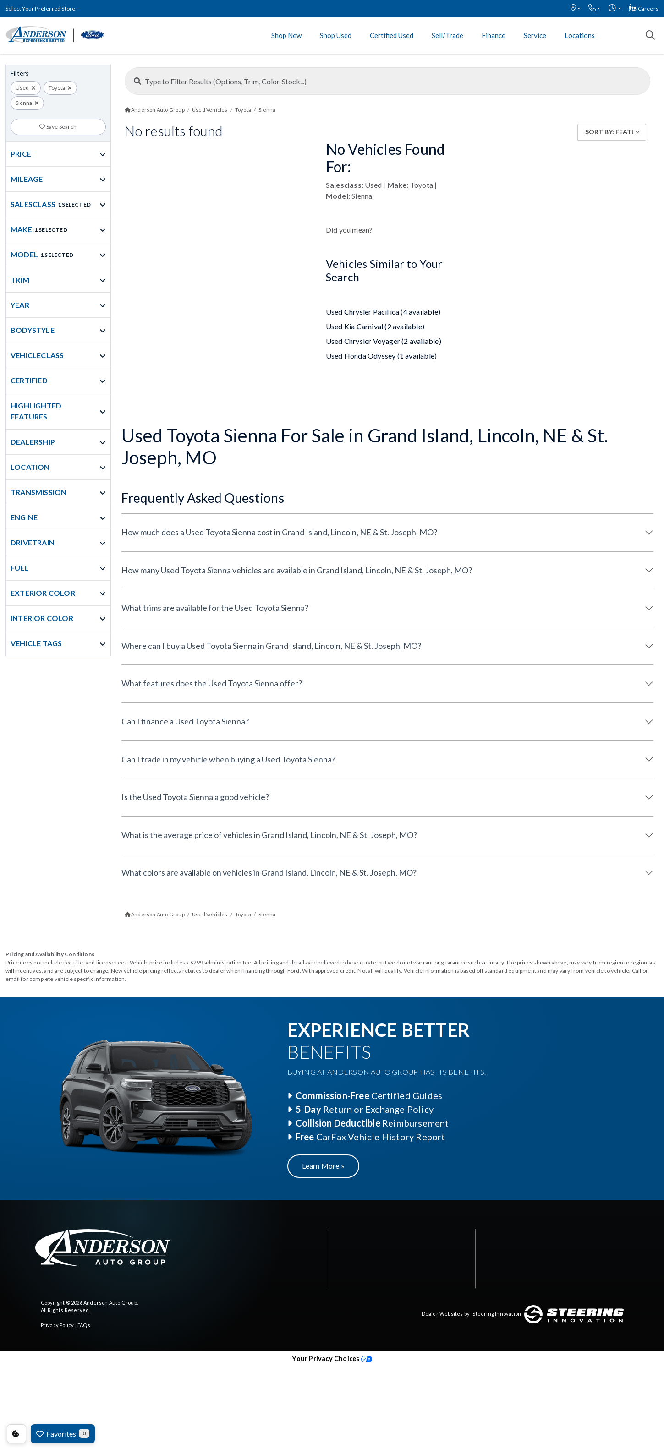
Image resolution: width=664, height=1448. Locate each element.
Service (535, 35)
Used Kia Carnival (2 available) (375, 326)
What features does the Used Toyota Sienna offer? (211, 683)
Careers (644, 8)
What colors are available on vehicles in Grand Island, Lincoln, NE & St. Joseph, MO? (269, 872)
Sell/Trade (447, 35)
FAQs (83, 1325)
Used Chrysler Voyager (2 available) (383, 341)
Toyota (57, 87)
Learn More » (323, 1165)
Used (22, 87)
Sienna (24, 102)
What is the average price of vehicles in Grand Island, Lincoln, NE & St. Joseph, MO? (269, 835)
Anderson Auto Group (110, 1303)
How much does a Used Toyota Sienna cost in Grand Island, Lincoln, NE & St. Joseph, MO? (279, 532)
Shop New (286, 35)
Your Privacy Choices (332, 1358)
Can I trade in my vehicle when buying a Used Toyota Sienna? (228, 759)
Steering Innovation (496, 1314)
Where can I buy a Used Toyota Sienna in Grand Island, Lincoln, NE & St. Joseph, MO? (271, 646)
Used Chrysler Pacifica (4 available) (383, 311)
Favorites (62, 1433)
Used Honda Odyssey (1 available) (381, 355)
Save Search (58, 126)
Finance (493, 35)
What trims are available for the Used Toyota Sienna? (214, 608)
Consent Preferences (16, 1433)
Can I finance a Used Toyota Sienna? (185, 721)
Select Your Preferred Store (40, 8)
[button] (575, 8)
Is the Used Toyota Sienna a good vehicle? (195, 797)
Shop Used (335, 35)
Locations (580, 35)
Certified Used (391, 35)
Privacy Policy (57, 1325)
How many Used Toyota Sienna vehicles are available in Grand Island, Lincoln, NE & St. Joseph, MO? (296, 570)
